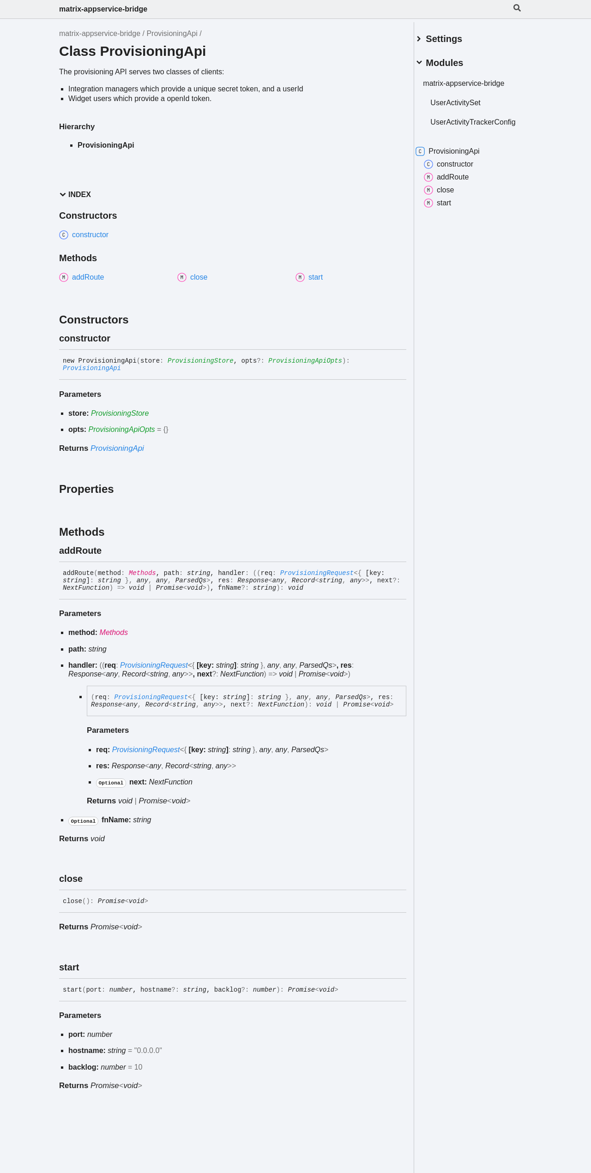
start (448, 207)
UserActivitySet (466, 99)
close (449, 194)
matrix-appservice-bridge (103, 9)
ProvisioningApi (171, 33)
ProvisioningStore (201, 361)
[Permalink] (118, 338)
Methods (142, 573)
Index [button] (75, 194)
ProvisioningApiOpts (305, 361)
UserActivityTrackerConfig (473, 122)
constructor (459, 169)
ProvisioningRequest (317, 573)
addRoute (456, 181)
